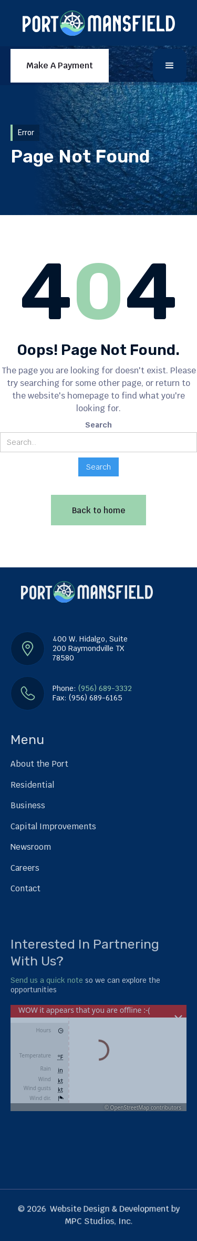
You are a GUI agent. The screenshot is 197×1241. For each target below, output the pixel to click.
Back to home (98, 510)
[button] (169, 66)
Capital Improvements (53, 826)
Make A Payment (59, 65)
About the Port (39, 764)
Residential (32, 785)
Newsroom (31, 847)
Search (98, 425)
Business (28, 805)
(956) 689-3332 (105, 688)
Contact (25, 888)
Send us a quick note (47, 980)
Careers (25, 868)
